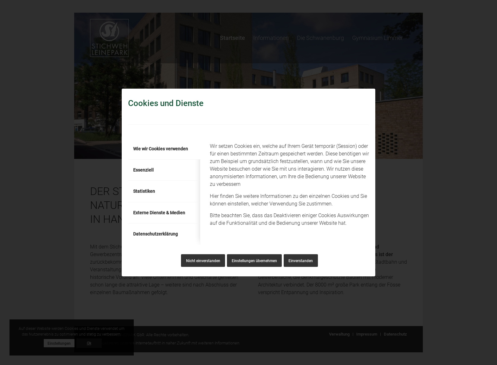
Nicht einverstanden (203, 261)
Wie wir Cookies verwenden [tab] (160, 148)
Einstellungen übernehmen (254, 261)
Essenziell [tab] (143, 170)
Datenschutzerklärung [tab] (155, 233)
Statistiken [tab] (144, 191)
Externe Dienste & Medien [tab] (159, 212)
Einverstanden (300, 261)
